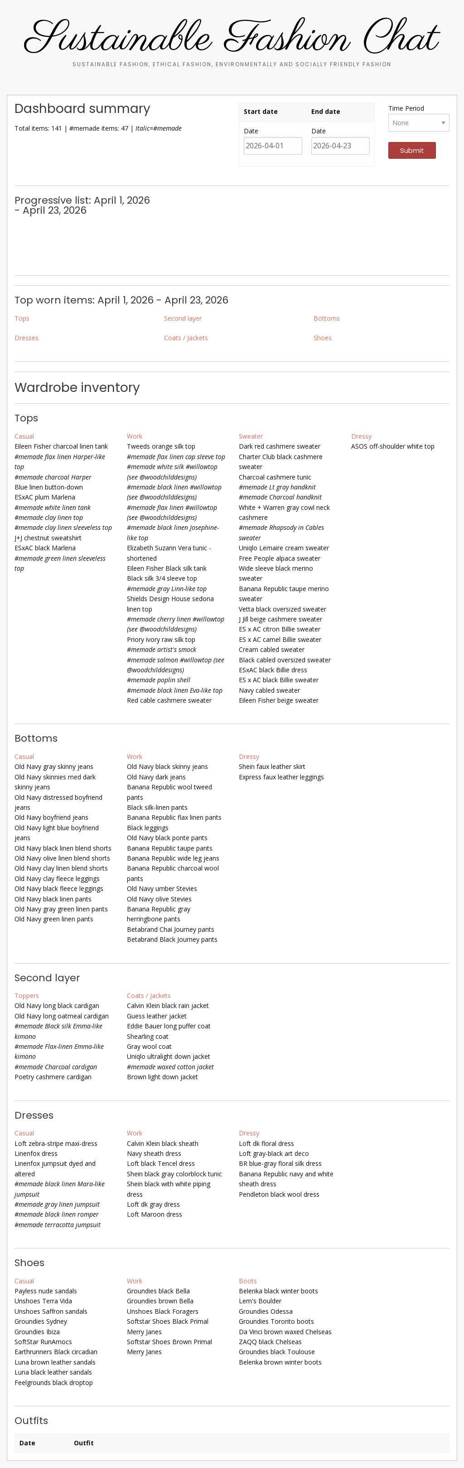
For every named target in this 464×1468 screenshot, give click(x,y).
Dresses (26, 337)
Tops (21, 318)
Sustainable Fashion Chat (232, 39)
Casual (24, 436)
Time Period (406, 108)
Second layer (183, 318)
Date (251, 131)
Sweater (251, 436)
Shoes (323, 337)
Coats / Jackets (186, 337)
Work (134, 436)
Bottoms (327, 318)
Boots (248, 1281)
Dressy (361, 436)
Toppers (26, 995)
